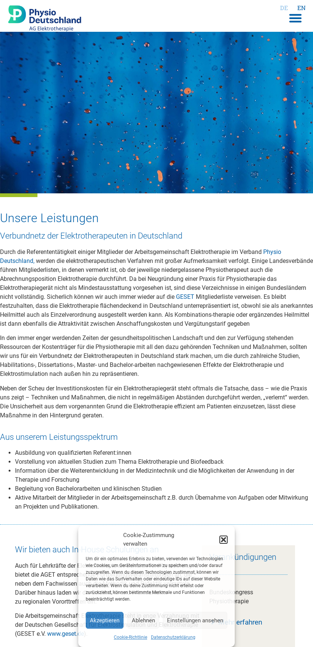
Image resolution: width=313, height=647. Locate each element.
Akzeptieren (104, 620)
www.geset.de (65, 633)
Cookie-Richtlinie (130, 637)
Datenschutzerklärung (173, 637)
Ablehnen (143, 620)
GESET (185, 296)
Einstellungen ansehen (195, 620)
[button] (223, 539)
